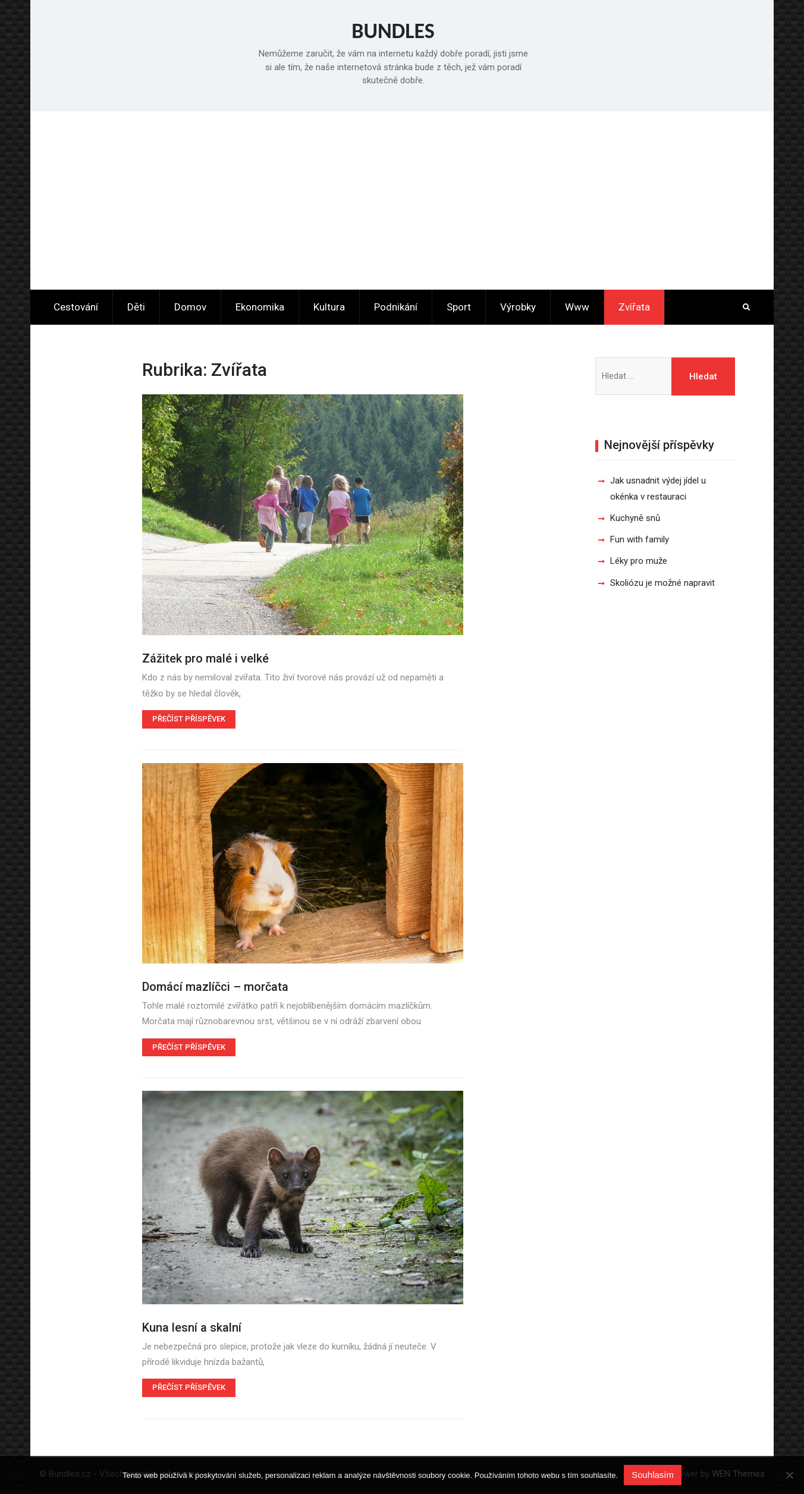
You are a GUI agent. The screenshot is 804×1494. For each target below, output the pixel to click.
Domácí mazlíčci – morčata (215, 987)
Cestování (76, 307)
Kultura (329, 307)
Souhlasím (653, 1475)
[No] (789, 1475)
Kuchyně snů (635, 518)
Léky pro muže (638, 560)
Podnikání (395, 307)
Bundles (393, 31)
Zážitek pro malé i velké (205, 658)
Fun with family (639, 539)
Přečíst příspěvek (188, 718)
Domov (190, 307)
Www (577, 307)
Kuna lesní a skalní (191, 1327)
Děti (136, 307)
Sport (459, 307)
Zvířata (634, 307)
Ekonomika (259, 307)
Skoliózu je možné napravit (662, 582)
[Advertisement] (402, 200)
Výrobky (518, 307)
